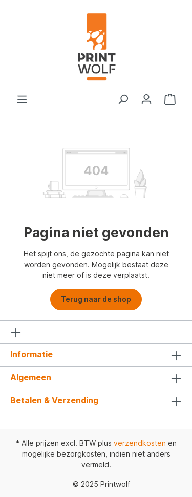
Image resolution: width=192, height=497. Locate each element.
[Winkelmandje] (170, 99)
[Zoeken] (123, 99)
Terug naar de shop (96, 299)
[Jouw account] (146, 99)
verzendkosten (140, 443)
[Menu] (22, 99)
